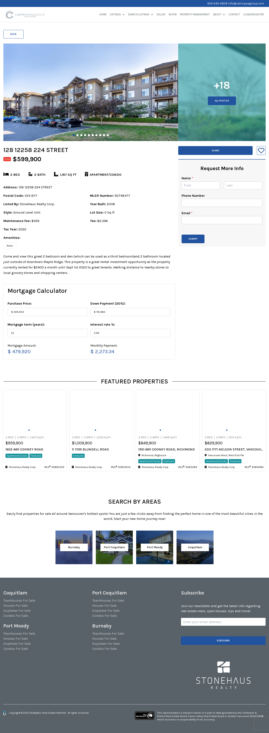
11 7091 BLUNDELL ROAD (90, 449)
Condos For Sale (15, 616)
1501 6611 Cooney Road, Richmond (166, 449)
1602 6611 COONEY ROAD (24, 449)
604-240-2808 (217, 3)
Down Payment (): (107, 303)
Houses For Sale (15, 606)
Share (215, 150)
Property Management (195, 14)
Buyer (173, 14)
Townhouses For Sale (19, 600)
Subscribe (223, 640)
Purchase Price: (20, 303)
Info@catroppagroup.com (246, 3)
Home (103, 14)
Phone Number (193, 196)
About (217, 14)
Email (187, 213)
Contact (234, 14)
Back (13, 34)
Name (187, 178)
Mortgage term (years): (26, 324)
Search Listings (138, 14)
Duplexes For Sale (17, 611)
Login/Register (253, 14)
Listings (115, 14)
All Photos (222, 100)
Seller (161, 14)
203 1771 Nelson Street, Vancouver (234, 449)
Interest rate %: (102, 324)
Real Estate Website (54, 712)
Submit (193, 238)
